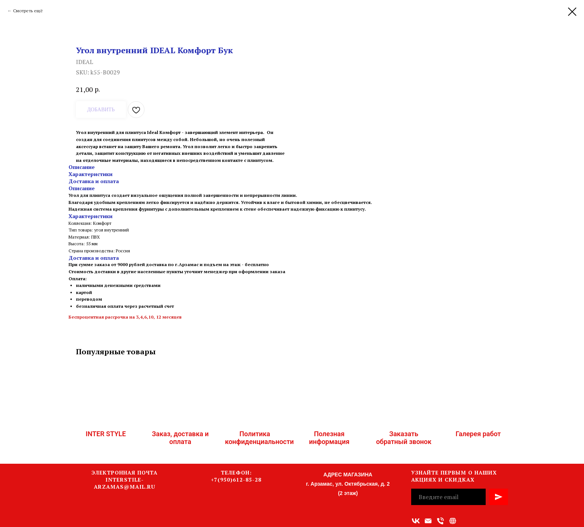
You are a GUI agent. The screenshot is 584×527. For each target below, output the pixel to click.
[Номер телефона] (440, 521)
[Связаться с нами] (452, 521)
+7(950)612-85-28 (236, 479)
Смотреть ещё (28, 10)
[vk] (415, 521)
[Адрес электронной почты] (428, 521)
